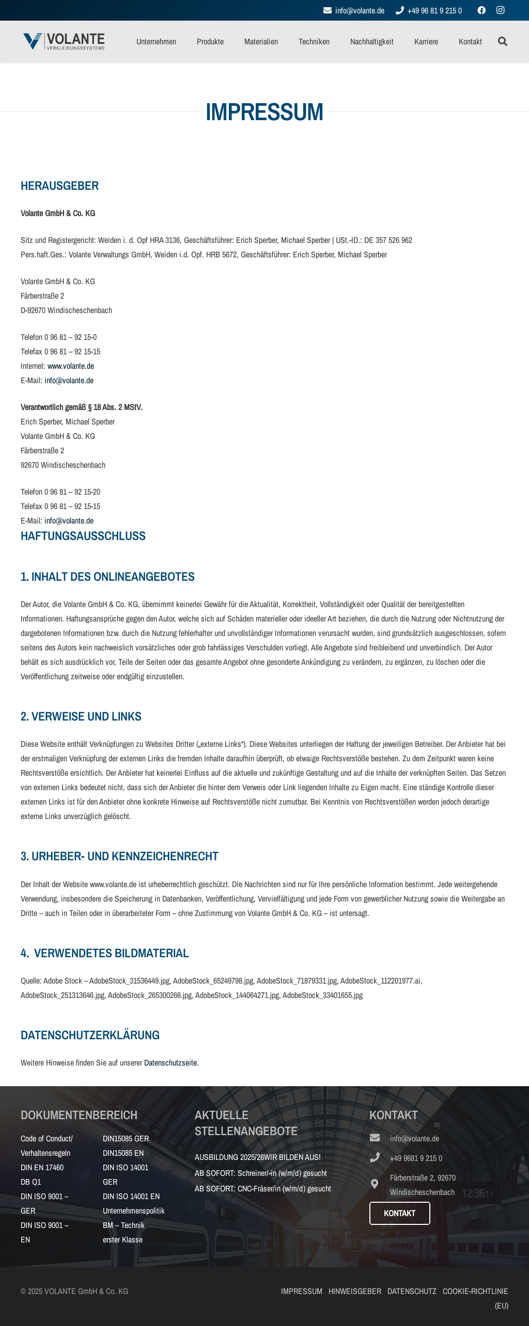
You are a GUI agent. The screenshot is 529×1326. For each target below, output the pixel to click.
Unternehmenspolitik (134, 1210)
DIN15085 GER (126, 1138)
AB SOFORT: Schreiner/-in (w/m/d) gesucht (261, 1172)
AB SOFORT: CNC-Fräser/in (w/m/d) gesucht (263, 1188)
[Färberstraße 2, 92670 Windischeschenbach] (379, 1184)
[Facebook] (481, 10)
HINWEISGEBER (355, 1291)
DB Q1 (31, 1181)
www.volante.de (71, 365)
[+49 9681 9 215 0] (379, 1158)
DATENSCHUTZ (412, 1291)
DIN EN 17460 (42, 1167)
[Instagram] (500, 10)
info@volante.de (69, 380)
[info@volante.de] (379, 1138)
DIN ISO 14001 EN (131, 1196)
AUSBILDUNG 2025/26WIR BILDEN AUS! (258, 1157)
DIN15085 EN (123, 1152)
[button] (502, 41)
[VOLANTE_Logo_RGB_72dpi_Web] (64, 41)
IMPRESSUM (301, 1291)
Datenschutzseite (170, 1062)
